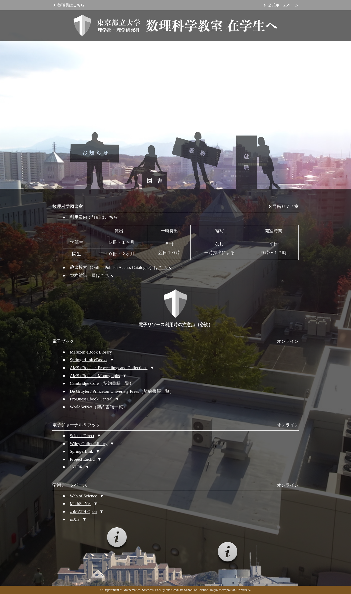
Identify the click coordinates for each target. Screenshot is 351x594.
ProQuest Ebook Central (91, 399)
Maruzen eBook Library (91, 352)
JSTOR (76, 467)
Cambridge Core (84, 383)
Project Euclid (82, 459)
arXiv (75, 519)
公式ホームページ (283, 5)
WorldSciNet (81, 407)
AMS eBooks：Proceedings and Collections (109, 367)
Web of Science (83, 496)
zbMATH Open (83, 511)
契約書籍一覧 (116, 383)
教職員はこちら (70, 5)
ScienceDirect (82, 435)
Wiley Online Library (89, 443)
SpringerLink (81, 451)
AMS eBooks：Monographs (95, 375)
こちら (111, 217)
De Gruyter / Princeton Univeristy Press (104, 391)
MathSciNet (80, 503)
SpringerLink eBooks (88, 359)
